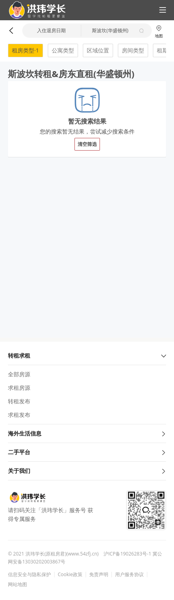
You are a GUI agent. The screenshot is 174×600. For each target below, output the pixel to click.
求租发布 (19, 414)
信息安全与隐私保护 (29, 574)
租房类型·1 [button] (25, 50)
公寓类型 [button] (63, 50)
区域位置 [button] (98, 50)
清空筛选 (87, 144)
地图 (159, 31)
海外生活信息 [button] (87, 433)
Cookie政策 (70, 574)
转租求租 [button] (87, 355)
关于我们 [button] (87, 470)
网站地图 (17, 584)
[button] (34, 10)
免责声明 (98, 574)
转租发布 (19, 401)
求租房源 (19, 387)
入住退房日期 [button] (51, 30)
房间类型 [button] (133, 50)
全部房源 (19, 374)
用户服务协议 (129, 574)
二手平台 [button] (87, 452)
